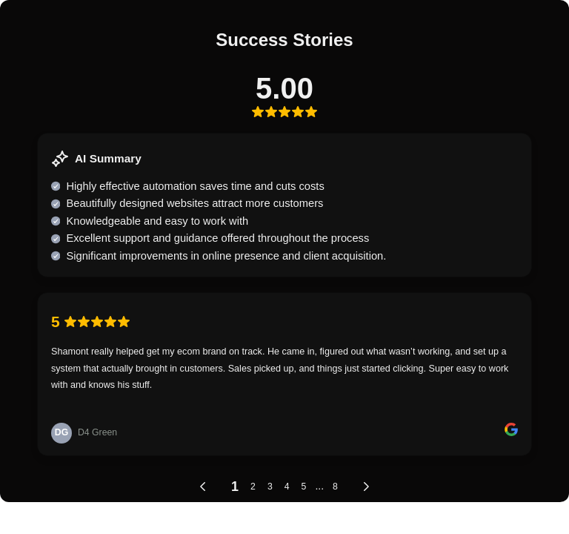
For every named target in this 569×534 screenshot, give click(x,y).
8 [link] (335, 486)
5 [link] (304, 486)
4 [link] (287, 486)
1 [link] (235, 486)
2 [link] (253, 486)
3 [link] (270, 486)
